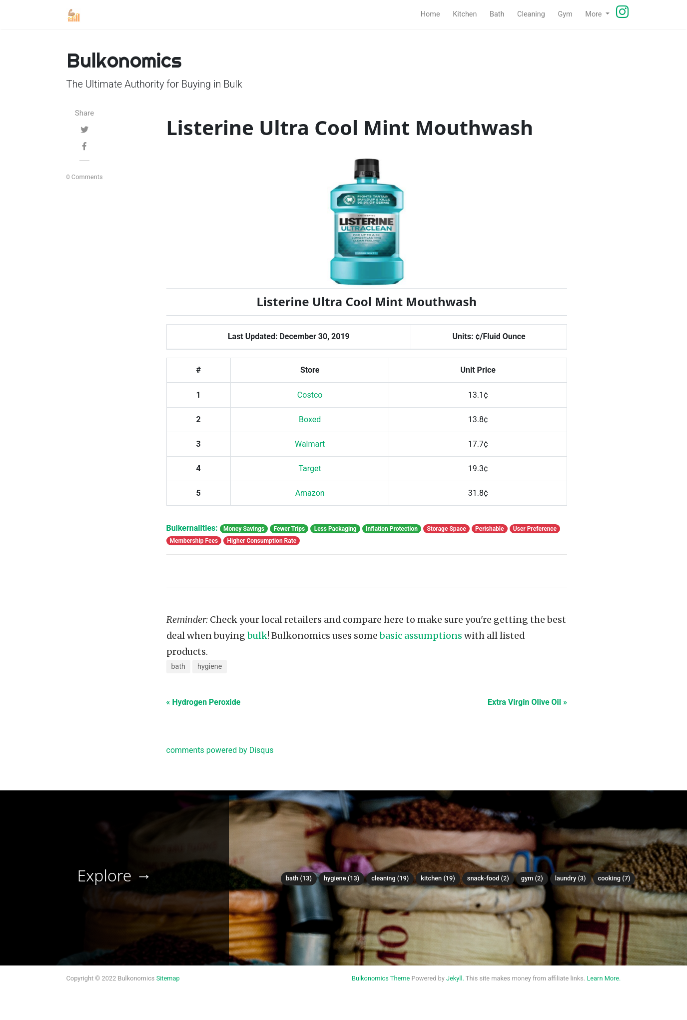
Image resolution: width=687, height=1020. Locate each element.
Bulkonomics (370, 978)
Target (309, 468)
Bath (500, 14)
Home (434, 14)
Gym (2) (532, 878)
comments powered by (220, 750)
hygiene (209, 666)
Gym (568, 14)
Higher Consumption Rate (261, 540)
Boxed (310, 419)
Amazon (310, 493)
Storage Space (446, 528)
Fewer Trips (289, 528)
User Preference (535, 528)
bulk (257, 635)
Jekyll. (455, 978)
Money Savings (243, 528)
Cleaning (534, 14)
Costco (310, 395)
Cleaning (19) (390, 878)
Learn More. (604, 978)
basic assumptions (421, 635)
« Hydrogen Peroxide (203, 702)
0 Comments (84, 177)
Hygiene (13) (341, 878)
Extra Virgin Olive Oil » (527, 702)
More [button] (594, 14)
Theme (400, 978)
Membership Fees (194, 540)
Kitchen (468, 14)
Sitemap (168, 978)
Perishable (489, 528)
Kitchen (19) (438, 878)
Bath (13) (299, 878)
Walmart (310, 444)
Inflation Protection (392, 528)
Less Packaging (335, 528)
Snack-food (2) (488, 878)
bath (178, 666)
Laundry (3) (570, 878)
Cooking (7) (614, 878)
